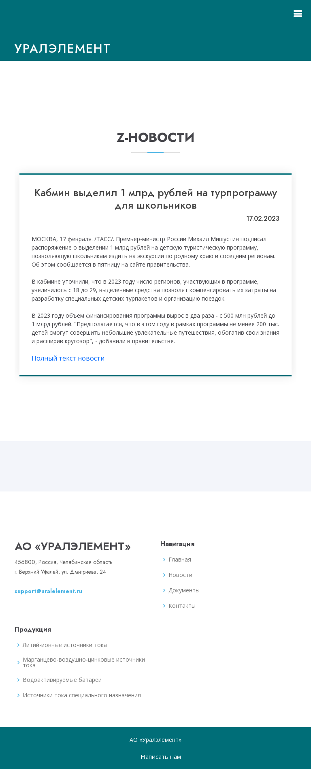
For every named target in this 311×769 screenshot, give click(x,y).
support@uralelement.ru (48, 591)
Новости (180, 575)
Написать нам (161, 756)
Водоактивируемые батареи (62, 680)
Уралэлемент (63, 48)
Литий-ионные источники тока (65, 645)
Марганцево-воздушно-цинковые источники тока (84, 662)
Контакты (182, 606)
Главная (179, 559)
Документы (184, 590)
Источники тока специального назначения (82, 695)
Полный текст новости (68, 358)
